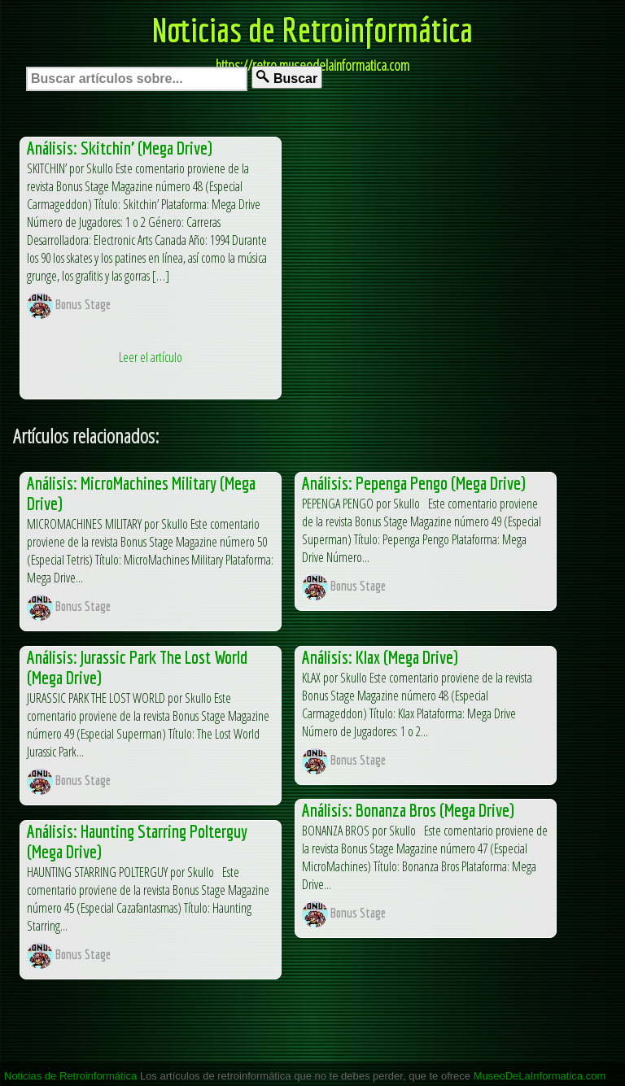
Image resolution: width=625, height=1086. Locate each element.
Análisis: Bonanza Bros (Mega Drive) (408, 810)
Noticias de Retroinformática (312, 29)
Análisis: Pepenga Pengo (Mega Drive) (414, 483)
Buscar (286, 77)
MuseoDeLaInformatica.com (540, 1076)
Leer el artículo (150, 357)
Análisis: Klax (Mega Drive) (380, 657)
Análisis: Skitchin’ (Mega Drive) (119, 147)
